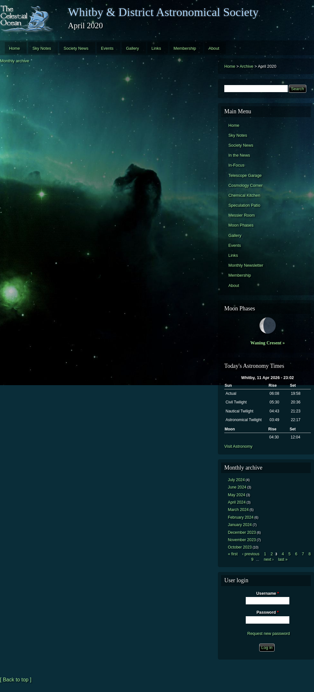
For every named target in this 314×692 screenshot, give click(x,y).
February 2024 (240, 517)
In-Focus (236, 165)
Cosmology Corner (245, 185)
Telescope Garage (245, 175)
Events (107, 48)
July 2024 (236, 480)
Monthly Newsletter (245, 265)
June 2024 (237, 487)
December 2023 (242, 532)
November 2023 (242, 540)
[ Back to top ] (15, 679)
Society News (75, 48)
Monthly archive (14, 60)
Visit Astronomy (238, 446)
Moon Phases (240, 225)
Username (267, 593)
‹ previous (251, 554)
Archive (246, 66)
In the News (239, 155)
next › (269, 559)
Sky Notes (41, 48)
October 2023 (240, 547)
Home (14, 48)
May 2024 (236, 495)
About (214, 48)
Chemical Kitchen (244, 195)
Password (268, 612)
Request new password (268, 633)
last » (282, 559)
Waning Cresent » (267, 342)
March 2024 (238, 509)
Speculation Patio (244, 205)
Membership (185, 48)
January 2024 (240, 525)
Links (156, 48)
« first (233, 554)
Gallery (132, 48)
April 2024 (236, 502)
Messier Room (241, 215)
